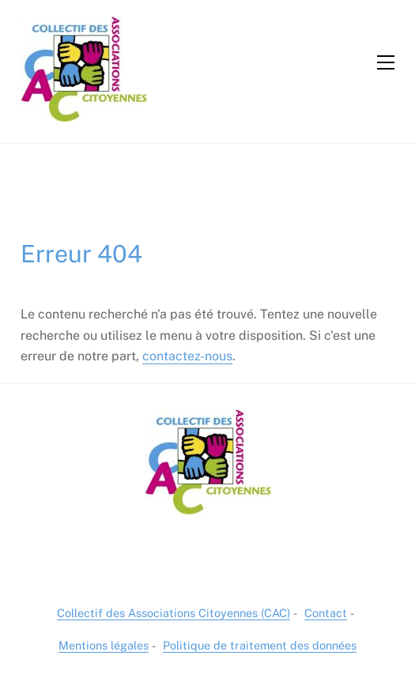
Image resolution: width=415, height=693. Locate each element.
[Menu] (385, 62)
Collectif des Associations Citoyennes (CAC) (173, 613)
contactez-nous (187, 355)
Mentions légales (103, 645)
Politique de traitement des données (260, 645)
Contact (325, 613)
